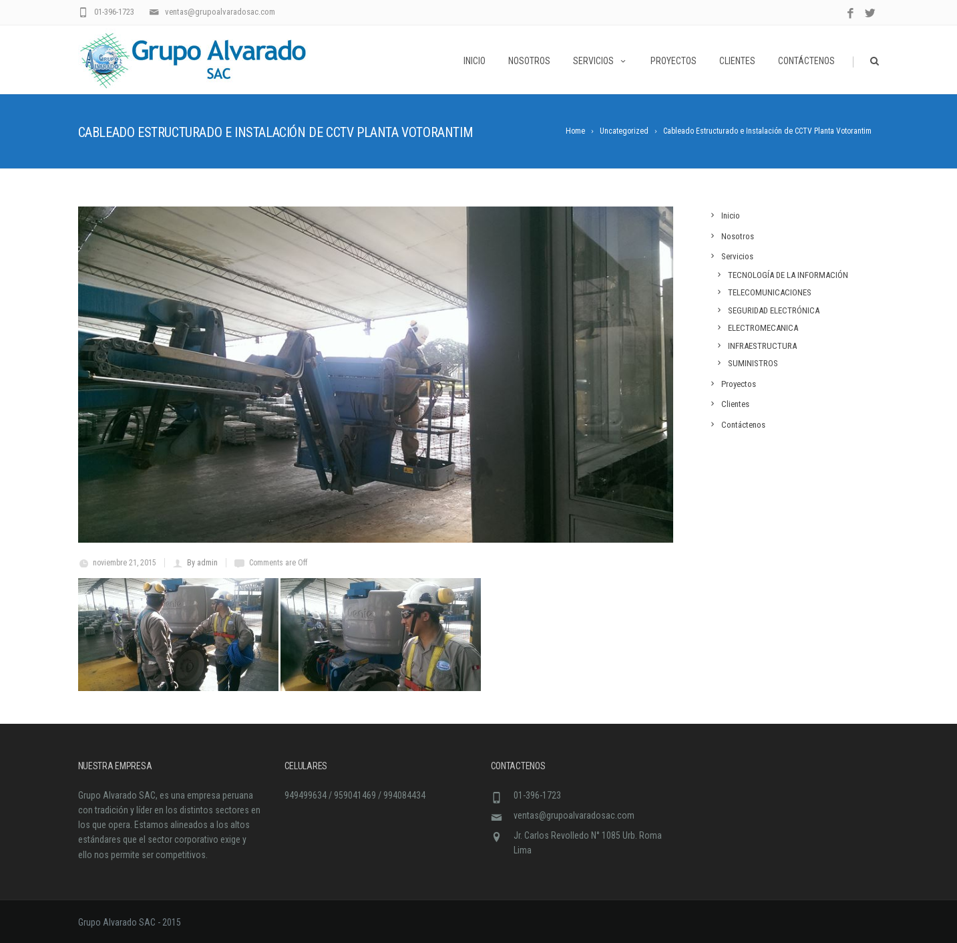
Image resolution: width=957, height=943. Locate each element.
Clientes (737, 60)
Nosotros (529, 60)
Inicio (474, 60)
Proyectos (673, 60)
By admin (202, 562)
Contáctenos (806, 60)
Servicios (600, 60)
